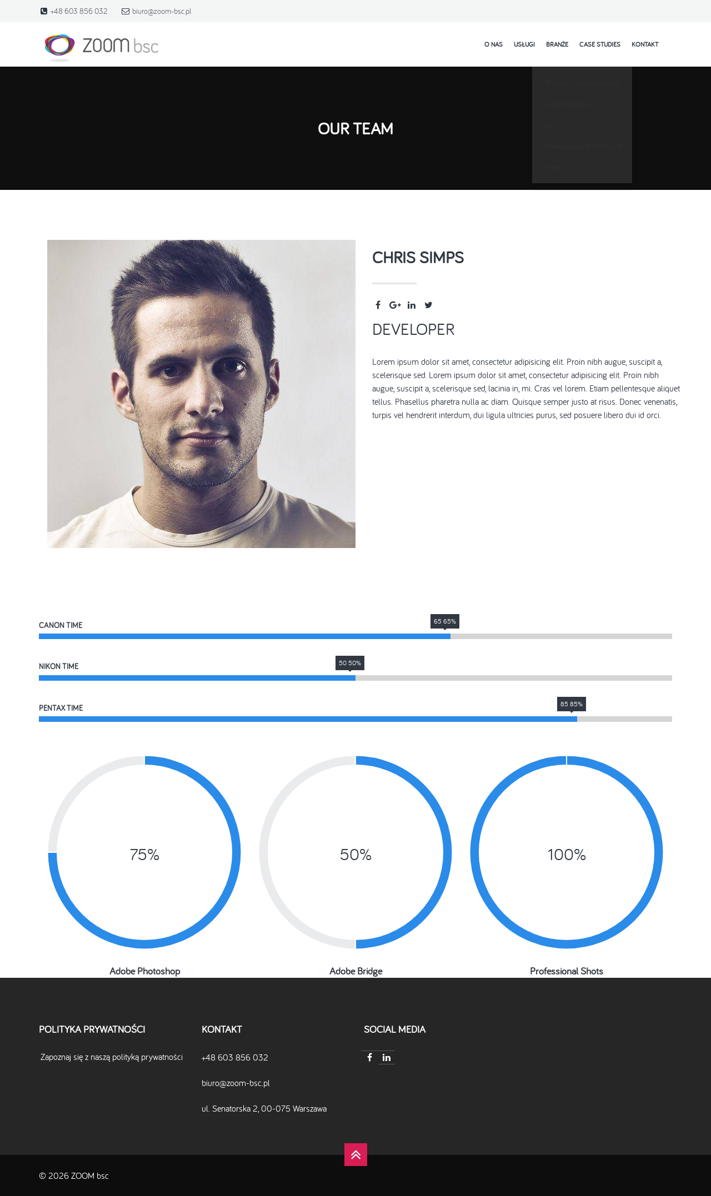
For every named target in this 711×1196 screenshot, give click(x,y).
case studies (599, 44)
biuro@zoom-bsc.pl (161, 11)
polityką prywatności (147, 1056)
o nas (493, 44)
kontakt (645, 44)
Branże (557, 44)
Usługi (524, 44)
